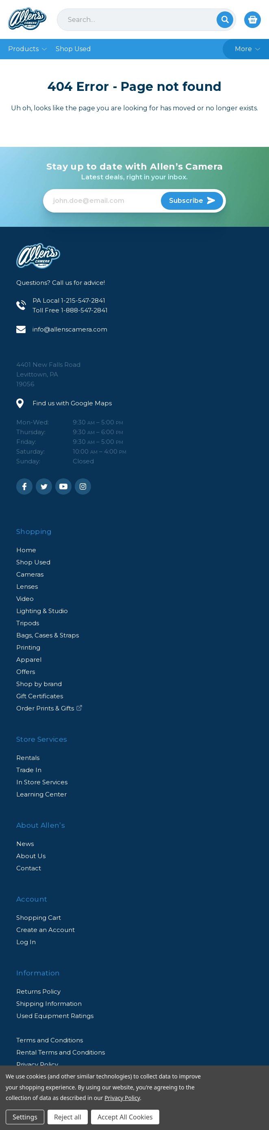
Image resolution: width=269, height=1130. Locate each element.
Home (26, 550)
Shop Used (33, 562)
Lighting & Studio (42, 611)
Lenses (27, 586)
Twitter (44, 486)
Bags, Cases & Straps (47, 635)
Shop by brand (39, 684)
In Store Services (41, 782)
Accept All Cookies (125, 1117)
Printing (28, 647)
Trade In (28, 770)
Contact (28, 868)
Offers (25, 672)
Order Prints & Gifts (49, 708)
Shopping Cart (38, 917)
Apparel (28, 659)
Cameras (29, 574)
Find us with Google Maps (72, 403)
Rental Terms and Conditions (60, 1052)
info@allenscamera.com (70, 329)
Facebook (24, 486)
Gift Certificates (39, 696)
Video (25, 599)
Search (225, 19)
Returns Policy (38, 991)
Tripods (27, 623)
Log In (26, 942)
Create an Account (45, 930)
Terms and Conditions (49, 1040)
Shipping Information (49, 1003)
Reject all (67, 1117)
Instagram (83, 486)
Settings (25, 1117)
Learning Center (41, 794)
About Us (31, 856)
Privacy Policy (122, 1098)
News (25, 844)
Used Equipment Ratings (54, 1016)
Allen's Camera (27, 18)
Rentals (27, 758)
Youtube (63, 486)
